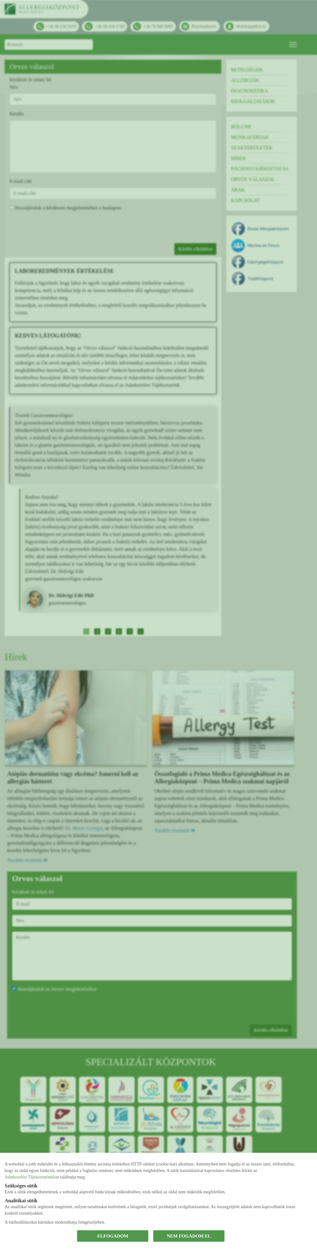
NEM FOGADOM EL (189, 1236)
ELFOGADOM (112, 1236)
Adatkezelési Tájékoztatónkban (32, 1176)
